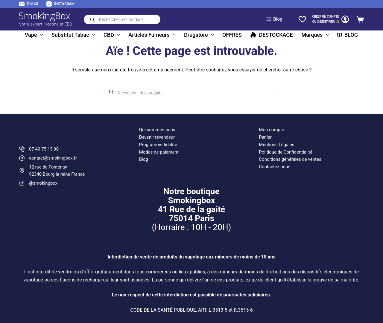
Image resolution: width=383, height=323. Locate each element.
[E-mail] (29, 4)
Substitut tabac (74, 35)
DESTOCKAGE (271, 35)
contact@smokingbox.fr (53, 158)
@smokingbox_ (44, 183)
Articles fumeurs (153, 35)
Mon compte (271, 129)
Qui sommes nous (157, 129)
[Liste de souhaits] (302, 19)
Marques (316, 35)
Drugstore (200, 35)
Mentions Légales (276, 144)
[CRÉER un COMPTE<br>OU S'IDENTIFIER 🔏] (330, 19)
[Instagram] (60, 4)
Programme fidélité (158, 144)
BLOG (347, 35)
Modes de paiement (159, 152)
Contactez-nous (274, 166)
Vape (35, 35)
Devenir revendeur (157, 137)
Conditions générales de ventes (290, 159)
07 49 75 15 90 (44, 149)
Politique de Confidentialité (285, 152)
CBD (113, 35)
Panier (265, 137)
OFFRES (232, 35)
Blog (274, 19)
